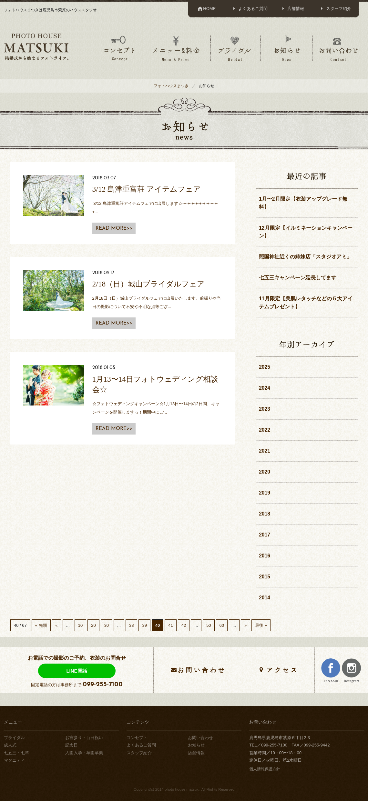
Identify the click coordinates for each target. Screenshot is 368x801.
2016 (264, 555)
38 (131, 625)
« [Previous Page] (57, 625)
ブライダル (235, 48)
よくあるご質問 (249, 8)
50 (208, 625)
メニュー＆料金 (177, 48)
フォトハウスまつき (171, 86)
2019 (264, 493)
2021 (264, 451)
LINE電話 (76, 671)
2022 (264, 430)
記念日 (71, 745)
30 (106, 625)
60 (222, 625)
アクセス (283, 669)
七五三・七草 (16, 752)
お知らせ (287, 48)
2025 (264, 367)
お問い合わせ (338, 48)
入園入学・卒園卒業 (84, 752)
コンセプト (119, 48)
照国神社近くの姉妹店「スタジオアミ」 (305, 256)
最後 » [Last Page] (261, 625)
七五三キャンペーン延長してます (297, 277)
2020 (264, 472)
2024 (264, 388)
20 (93, 625)
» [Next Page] (245, 625)
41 (170, 625)
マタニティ (14, 760)
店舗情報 (292, 8)
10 (80, 625)
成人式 (10, 745)
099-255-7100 (103, 684)
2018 (264, 513)
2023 (264, 409)
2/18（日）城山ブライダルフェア (148, 284)
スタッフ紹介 (335, 8)
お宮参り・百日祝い (84, 737)
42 (183, 625)
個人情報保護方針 (264, 769)
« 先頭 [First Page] (41, 625)
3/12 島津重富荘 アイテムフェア (146, 189)
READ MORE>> (114, 228)
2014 (264, 597)
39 (144, 625)
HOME (206, 8)
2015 (264, 576)
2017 (264, 534)
